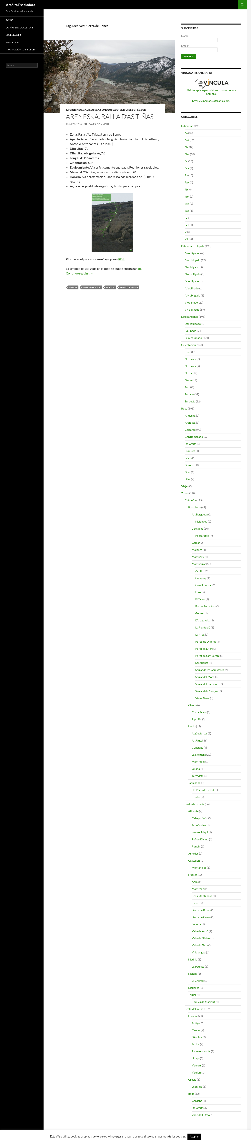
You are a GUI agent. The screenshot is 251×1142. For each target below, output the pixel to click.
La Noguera (199, 754)
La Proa (200, 634)
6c (186, 161)
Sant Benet (201, 662)
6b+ (187, 154)
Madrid (192, 959)
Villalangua (199, 952)
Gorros (199, 613)
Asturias (193, 853)
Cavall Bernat (203, 585)
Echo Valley (199, 825)
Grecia (192, 1079)
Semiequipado (109, 109)
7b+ (187, 196)
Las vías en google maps (19, 27)
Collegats (197, 747)
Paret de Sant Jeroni (207, 655)
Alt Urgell (198, 740)
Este (187, 352)
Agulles (199, 571)
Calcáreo (190, 429)
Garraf (196, 542)
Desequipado (193, 323)
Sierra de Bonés (130, 109)
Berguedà (197, 528)
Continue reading (79, 273)
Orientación (188, 345)
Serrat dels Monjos (206, 691)
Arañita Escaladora (20, 5)
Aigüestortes (199, 733)
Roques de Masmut (203, 1001)
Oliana (196, 768)
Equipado (190, 330)
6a (186, 133)
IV (186, 217)
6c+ (187, 168)
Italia (191, 1093)
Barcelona (194, 507)
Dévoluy (197, 1037)
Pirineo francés (201, 1051)
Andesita (190, 415)
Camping (200, 578)
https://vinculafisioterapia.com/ (211, 100)
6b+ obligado (193, 274)
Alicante (193, 811)
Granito (189, 465)
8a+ (187, 210)
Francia (192, 1016)
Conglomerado (194, 436)
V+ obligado (192, 309)
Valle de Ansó (200, 931)
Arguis (73, 287)
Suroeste (190, 401)
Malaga (192, 973)
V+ (186, 239)
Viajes (185, 486)
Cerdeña (197, 1100)
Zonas (185, 493)
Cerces (196, 1030)
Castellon (194, 860)
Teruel (192, 994)
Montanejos (199, 867)
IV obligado (192, 288)
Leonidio (197, 1086)
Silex (187, 479)
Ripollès (197, 719)
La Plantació (202, 627)
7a (84, 109)
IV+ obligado (192, 295)
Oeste (188, 380)
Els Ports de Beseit (203, 790)
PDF (121, 259)
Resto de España (194, 804)
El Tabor (200, 599)
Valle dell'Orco (201, 1114)
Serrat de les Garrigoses (209, 669)
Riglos (195, 903)
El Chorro (198, 980)
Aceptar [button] (194, 1136)
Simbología (12, 42)
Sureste (189, 394)
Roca (184, 408)
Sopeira (196, 924)
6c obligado (192, 281)
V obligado (191, 302)
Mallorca (193, 987)
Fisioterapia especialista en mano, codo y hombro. (211, 91)
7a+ (187, 182)
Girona (192, 705)
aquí (140, 268)
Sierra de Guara (201, 917)
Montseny (198, 556)
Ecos (198, 592)
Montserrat (199, 564)
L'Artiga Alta (202, 620)
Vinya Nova (202, 698)
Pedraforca (202, 535)
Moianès (197, 549)
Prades (196, 797)
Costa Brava (199, 712)
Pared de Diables (205, 641)
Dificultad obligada (192, 246)
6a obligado (74, 109)
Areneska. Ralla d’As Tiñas (110, 116)
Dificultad (187, 126)
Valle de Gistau (201, 938)
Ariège (196, 1023)
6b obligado (192, 267)
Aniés (195, 881)
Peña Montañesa (202, 896)
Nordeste (190, 359)
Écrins (195, 1044)
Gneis (188, 458)
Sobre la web (13, 35)
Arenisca (93, 109)
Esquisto (190, 450)
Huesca (110, 287)
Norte (188, 373)
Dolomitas (198, 1107)
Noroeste (190, 366)
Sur (143, 109)
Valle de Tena (200, 945)
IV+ (187, 224)
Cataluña (190, 500)
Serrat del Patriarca (207, 684)
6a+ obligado (192, 260)
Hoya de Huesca (92, 287)
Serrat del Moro (205, 677)
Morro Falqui (200, 832)
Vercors (196, 1065)
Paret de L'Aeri (204, 648)
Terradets (197, 775)
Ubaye (195, 1058)
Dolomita (190, 443)
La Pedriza (198, 966)
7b (186, 189)
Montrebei (198, 761)
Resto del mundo (195, 1009)
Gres (187, 472)
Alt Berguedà (200, 514)
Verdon (196, 1072)
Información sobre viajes (20, 49)
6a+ (187, 140)
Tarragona (194, 782)
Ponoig (196, 846)
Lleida (192, 726)
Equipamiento (189, 316)
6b (186, 147)
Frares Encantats (205, 606)
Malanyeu (201, 521)
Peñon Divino (200, 839)
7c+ (187, 203)
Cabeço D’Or (200, 818)
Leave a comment (98, 124)
